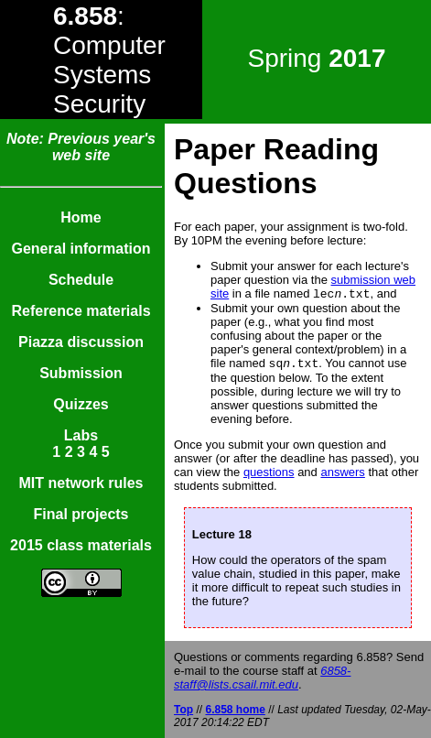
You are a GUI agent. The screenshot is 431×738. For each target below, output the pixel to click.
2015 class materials (81, 545)
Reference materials (80, 311)
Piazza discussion (81, 342)
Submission (81, 373)
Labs (81, 435)
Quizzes (80, 404)
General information (80, 248)
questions (269, 476)
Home (80, 217)
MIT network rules (80, 483)
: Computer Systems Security (109, 60)
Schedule (80, 280)
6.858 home (234, 709)
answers (342, 476)
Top (183, 709)
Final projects (80, 514)
